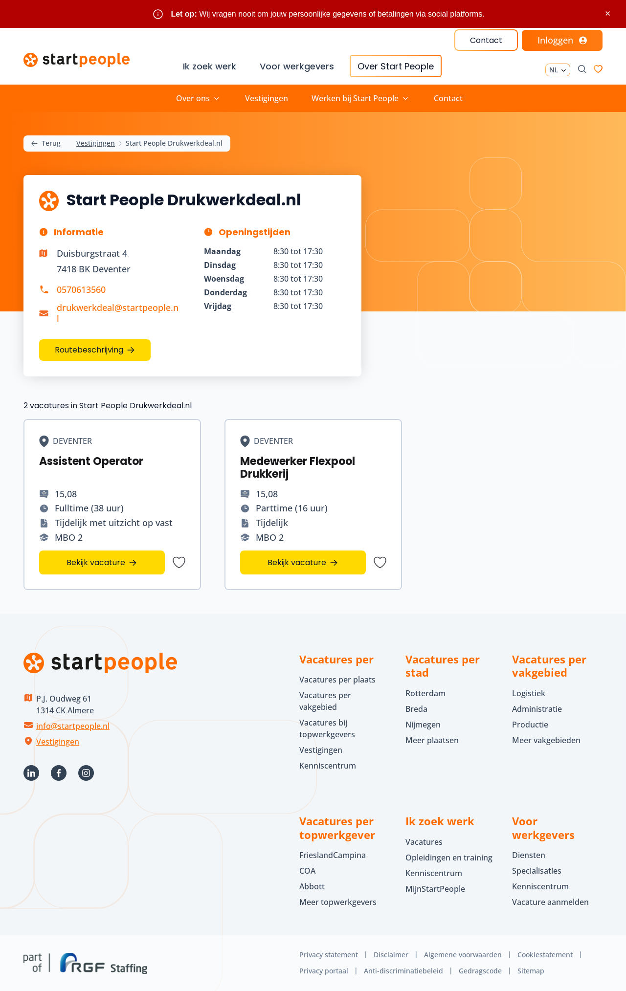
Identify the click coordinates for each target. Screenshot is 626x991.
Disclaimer (391, 954)
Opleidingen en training (448, 857)
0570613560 (81, 289)
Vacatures (424, 842)
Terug (46, 143)
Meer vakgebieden (546, 740)
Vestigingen (266, 98)
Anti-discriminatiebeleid (403, 970)
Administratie (537, 709)
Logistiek (528, 693)
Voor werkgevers (297, 66)
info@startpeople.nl (73, 726)
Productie (530, 724)
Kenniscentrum (327, 765)
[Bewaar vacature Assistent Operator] (179, 562)
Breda (416, 709)
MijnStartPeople (435, 888)
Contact (486, 40)
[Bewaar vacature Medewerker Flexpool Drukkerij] (379, 562)
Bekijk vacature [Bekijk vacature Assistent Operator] (96, 562)
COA (307, 870)
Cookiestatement (545, 954)
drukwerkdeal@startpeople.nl (118, 313)
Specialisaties (536, 870)
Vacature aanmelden (550, 902)
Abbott (313, 886)
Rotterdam (425, 693)
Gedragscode (480, 970)
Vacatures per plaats (337, 679)
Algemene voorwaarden (463, 954)
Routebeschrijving (89, 349)
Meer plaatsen (432, 740)
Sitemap (530, 970)
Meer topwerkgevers (338, 902)
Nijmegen (423, 724)
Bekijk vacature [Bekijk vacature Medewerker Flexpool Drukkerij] (297, 562)
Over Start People (396, 66)
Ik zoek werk (209, 66)
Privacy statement (328, 954)
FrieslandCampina (332, 855)
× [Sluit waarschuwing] (607, 13)
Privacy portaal (323, 970)
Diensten (528, 855)
